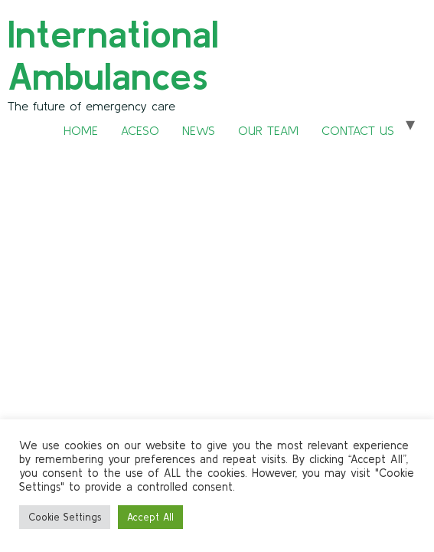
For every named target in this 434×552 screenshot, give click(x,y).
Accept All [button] (150, 517)
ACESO (140, 130)
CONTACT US (357, 130)
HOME (81, 130)
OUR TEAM (268, 130)
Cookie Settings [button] (64, 517)
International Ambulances (113, 54)
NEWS (198, 130)
